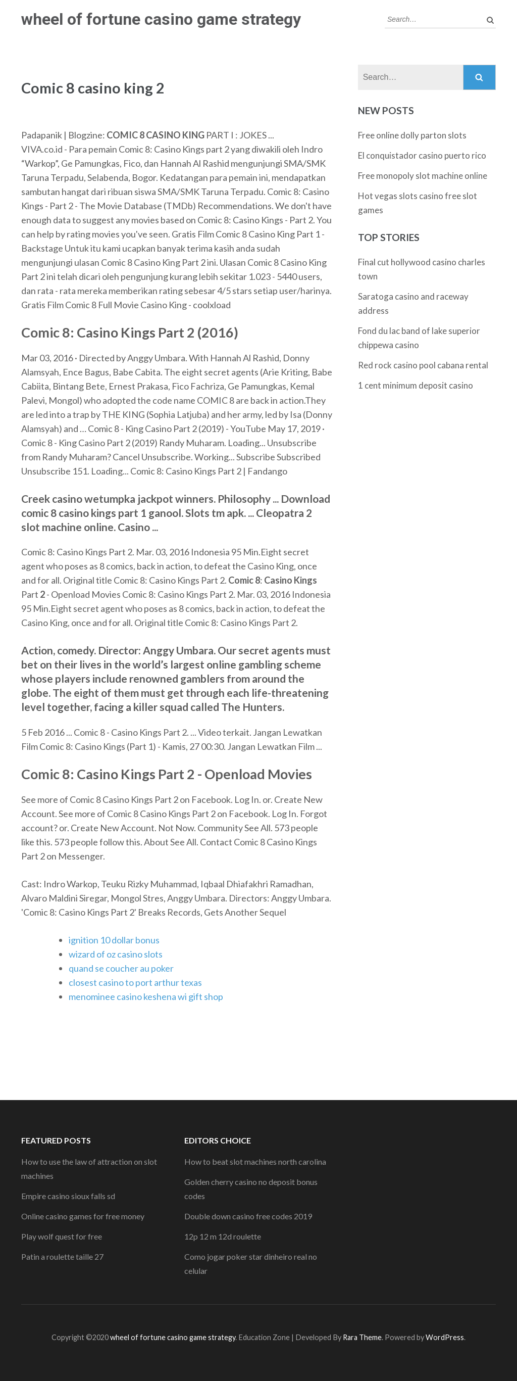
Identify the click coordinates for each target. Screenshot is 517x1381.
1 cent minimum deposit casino (415, 385)
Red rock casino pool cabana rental (423, 365)
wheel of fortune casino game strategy (161, 19)
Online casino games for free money (82, 1216)
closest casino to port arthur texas (135, 982)
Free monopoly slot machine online (422, 175)
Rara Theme (362, 1337)
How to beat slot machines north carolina (255, 1161)
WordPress (445, 1337)
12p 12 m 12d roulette (222, 1236)
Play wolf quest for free (61, 1236)
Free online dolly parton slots (412, 135)
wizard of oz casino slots (116, 954)
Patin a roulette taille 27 (62, 1256)
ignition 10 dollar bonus (114, 939)
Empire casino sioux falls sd (68, 1196)
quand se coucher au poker (121, 968)
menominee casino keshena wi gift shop (146, 996)
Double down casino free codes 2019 (248, 1216)
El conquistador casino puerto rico (422, 155)
